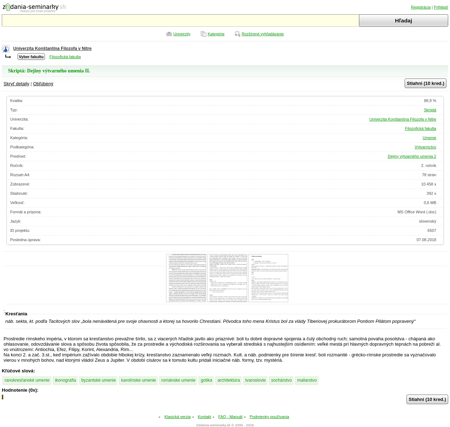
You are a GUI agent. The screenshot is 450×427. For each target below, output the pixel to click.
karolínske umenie (138, 380)
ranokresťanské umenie (27, 380)
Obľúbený (43, 83)
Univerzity (181, 34)
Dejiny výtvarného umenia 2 (412, 156)
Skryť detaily (16, 83)
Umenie (429, 138)
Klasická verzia (177, 417)
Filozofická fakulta (65, 57)
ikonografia (65, 380)
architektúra (229, 380)
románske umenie (178, 380)
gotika (206, 380)
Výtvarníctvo (425, 147)
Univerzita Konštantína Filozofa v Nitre (52, 48)
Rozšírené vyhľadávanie (263, 34)
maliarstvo (307, 380)
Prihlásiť (441, 7)
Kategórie (216, 34)
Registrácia (421, 7)
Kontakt (204, 417)
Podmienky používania (269, 417)
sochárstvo (281, 380)
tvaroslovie (255, 380)
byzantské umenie (98, 380)
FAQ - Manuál (230, 417)
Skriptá (430, 110)
